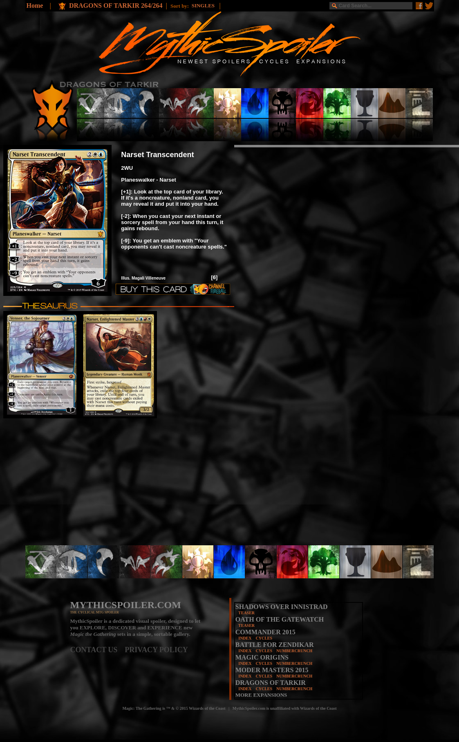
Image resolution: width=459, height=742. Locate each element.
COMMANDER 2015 (265, 632)
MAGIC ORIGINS (262, 657)
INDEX (244, 638)
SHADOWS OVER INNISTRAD (281, 606)
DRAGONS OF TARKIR (270, 682)
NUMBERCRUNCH (294, 651)
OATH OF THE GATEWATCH (279, 619)
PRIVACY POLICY (156, 650)
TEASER (246, 613)
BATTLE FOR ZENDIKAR (274, 644)
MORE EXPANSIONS (261, 695)
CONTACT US (97, 650)
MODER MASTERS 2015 (272, 669)
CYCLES (263, 638)
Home (35, 5)
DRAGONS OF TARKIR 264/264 (116, 5)
